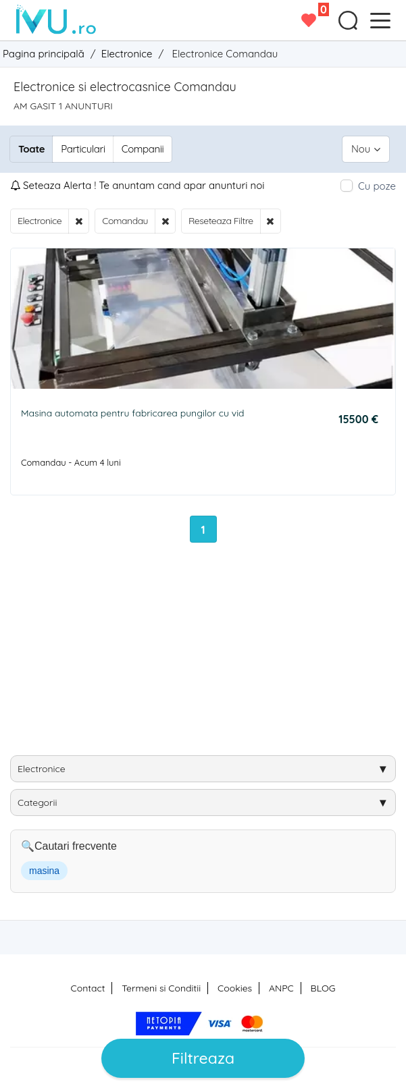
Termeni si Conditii (161, 988)
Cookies (235, 988)
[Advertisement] (208, 654)
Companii (143, 148)
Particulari (83, 148)
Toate (31, 148)
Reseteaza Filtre (220, 221)
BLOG (323, 988)
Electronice (39, 221)
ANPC (281, 988)
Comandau (125, 221)
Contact (88, 988)
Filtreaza (203, 1058)
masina (44, 870)
